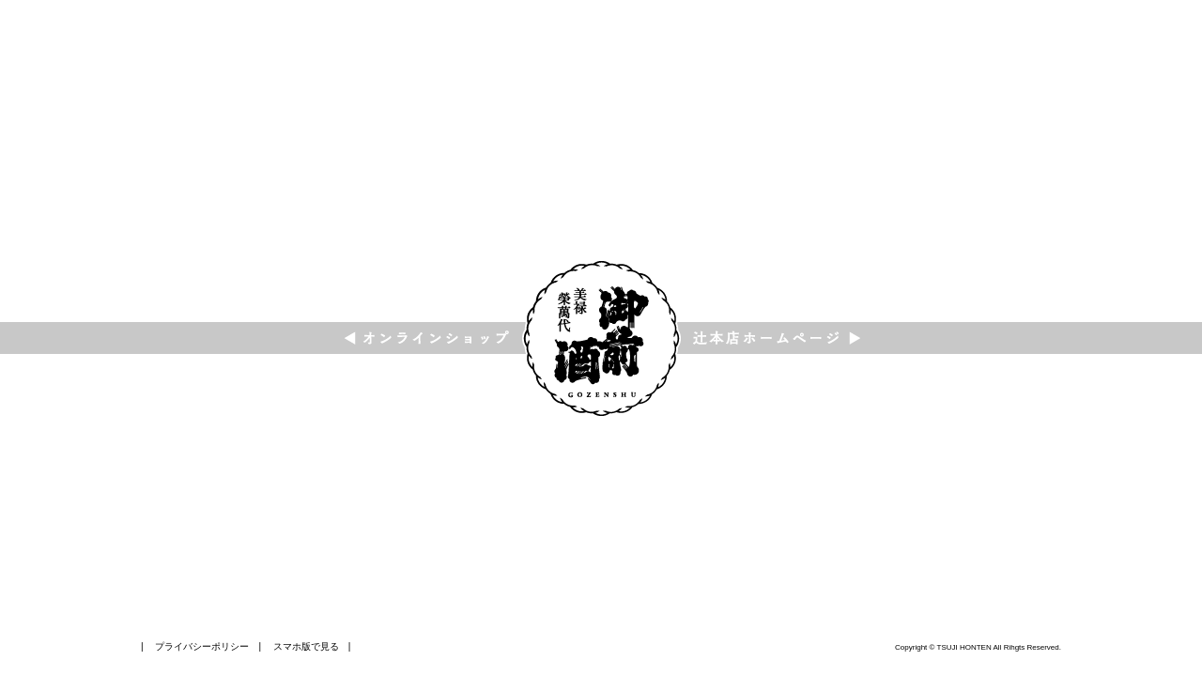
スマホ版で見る (306, 646)
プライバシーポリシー (202, 646)
